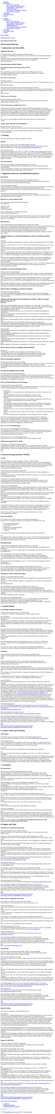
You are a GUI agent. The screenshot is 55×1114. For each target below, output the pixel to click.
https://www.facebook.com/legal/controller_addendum (31, 692)
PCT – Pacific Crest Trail (13, 4)
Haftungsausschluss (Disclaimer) (12, 1106)
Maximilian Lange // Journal (8, 37)
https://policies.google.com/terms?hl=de (10, 1084)
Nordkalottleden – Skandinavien (15, 7)
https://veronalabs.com (42, 738)
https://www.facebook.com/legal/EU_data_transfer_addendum (16, 706)
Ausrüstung (6, 13)
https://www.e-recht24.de (11, 1101)
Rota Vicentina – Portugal (13, 11)
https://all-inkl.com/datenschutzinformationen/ (29, 147)
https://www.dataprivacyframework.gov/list (11, 945)
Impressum (6, 1103)
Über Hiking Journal (9, 14)
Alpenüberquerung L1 (12, 9)
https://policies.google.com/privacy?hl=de (41, 881)
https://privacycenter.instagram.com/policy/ (42, 706)
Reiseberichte (7, 3)
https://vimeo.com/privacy (33, 929)
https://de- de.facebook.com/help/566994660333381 (11, 708)
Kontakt (6, 16)
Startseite (6, 2)
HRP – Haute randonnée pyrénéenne (16, 6)
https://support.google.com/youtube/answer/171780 (13, 859)
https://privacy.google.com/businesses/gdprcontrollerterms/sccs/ (16, 986)
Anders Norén (28, 1112)
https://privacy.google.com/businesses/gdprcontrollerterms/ (31, 984)
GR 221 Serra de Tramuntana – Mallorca (17, 10)
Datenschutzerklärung (9, 1105)
